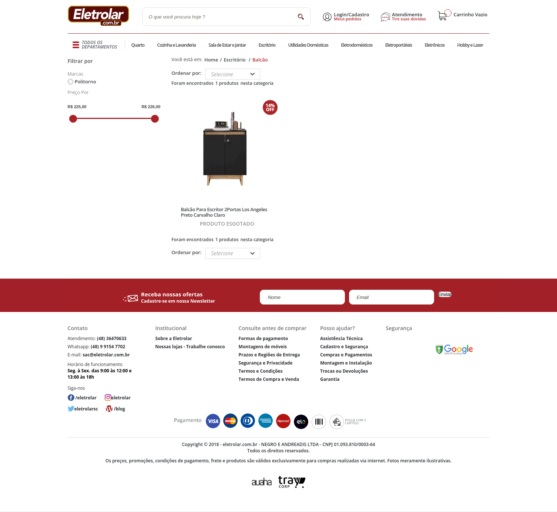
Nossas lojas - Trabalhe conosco (190, 346)
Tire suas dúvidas (409, 19)
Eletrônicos (434, 45)
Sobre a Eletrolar (173, 338)
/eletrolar (86, 398)
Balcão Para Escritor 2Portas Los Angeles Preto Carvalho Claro (224, 212)
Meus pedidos (347, 19)
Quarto (138, 45)
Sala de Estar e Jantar (227, 45)
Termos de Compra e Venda (269, 379)
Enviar (445, 294)
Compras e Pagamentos (346, 355)
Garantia (330, 379)
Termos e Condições (261, 371)
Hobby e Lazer (470, 45)
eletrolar (121, 398)
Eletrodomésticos (356, 45)
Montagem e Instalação (346, 363)
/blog (119, 409)
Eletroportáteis (398, 45)
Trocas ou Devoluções (344, 371)
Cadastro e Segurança (344, 346)
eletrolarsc (86, 409)
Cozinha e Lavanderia (176, 45)
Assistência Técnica (341, 338)
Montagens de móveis (263, 346)
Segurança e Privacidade (266, 363)
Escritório (267, 45)
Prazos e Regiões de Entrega (269, 355)
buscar (301, 16)
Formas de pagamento (263, 338)
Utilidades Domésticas (308, 45)
